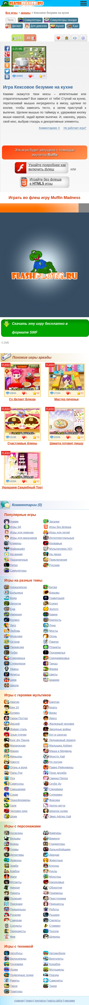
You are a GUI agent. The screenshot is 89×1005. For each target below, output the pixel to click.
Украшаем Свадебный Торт (22, 470)
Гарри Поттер (16, 718)
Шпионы (51, 936)
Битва (50, 587)
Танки (50, 986)
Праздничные (16, 559)
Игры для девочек (19, 532)
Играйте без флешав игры (46, 181)
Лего (10, 625)
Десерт (13, 26)
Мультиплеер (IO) (57, 548)
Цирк (10, 680)
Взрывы (51, 592)
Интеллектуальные (58, 538)
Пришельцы (15, 909)
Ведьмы (12, 838)
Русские (51, 565)
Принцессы (53, 904)
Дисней (12, 723)
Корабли (51, 964)
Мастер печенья (66, 382)
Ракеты (11, 980)
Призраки (13, 904)
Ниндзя (12, 887)
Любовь (12, 630)
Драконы (13, 860)
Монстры (52, 876)
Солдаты (13, 925)
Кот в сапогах (55, 734)
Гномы (11, 849)
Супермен (52, 794)
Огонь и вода (15, 767)
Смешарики (14, 789)
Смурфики (53, 789)
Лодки (11, 969)
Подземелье (54, 652)
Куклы (50, 871)
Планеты (52, 647)
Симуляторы (29, 20)
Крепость (52, 620)
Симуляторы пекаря (60, 20)
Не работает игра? (75, 128)
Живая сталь (15, 729)
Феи (9, 936)
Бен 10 (11, 707)
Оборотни (52, 887)
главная (19, 1000)
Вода (10, 598)
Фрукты (12, 674)
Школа (11, 685)
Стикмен (51, 925)
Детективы (14, 855)
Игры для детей (56, 532)
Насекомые (53, 882)
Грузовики (13, 964)
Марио (11, 751)
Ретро (11, 565)
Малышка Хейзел (57, 745)
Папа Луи (13, 772)
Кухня (57, 26)
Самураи (13, 920)
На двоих (52, 554)
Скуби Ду (52, 783)
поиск (29, 1000)
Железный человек (58, 723)
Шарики (51, 680)
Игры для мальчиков (20, 538)
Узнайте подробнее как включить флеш (47, 167)
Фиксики (51, 800)
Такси (10, 986)
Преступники (54, 898)
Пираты (12, 893)
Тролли (51, 931)
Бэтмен (12, 713)
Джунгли (12, 603)
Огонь (50, 636)
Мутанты (13, 882)
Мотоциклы (53, 969)
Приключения (55, 559)
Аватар (11, 702)
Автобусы (13, 953)
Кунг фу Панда (16, 740)
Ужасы (11, 669)
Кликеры (12, 543)
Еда (72, 26)
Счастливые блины (22, 426)
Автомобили (54, 953)
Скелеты (51, 920)
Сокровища (14, 658)
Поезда (51, 975)
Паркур (51, 641)
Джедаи (51, 855)
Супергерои (14, 663)
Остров (12, 641)
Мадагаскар (15, 745)
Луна (49, 625)
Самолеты (53, 980)
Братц (50, 707)
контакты (40, 1000)
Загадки (51, 521)
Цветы (50, 674)
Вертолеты (53, 958)
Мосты (50, 630)
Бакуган (51, 702)
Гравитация (53, 598)
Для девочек (35, 26)
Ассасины (13, 833)
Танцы (50, 663)
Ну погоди (52, 762)
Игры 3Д (12, 527)
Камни (50, 614)
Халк (10, 805)
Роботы (51, 909)
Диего (50, 718)
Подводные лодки (19, 975)
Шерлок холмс (55, 811)
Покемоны (53, 893)
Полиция (13, 898)
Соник (11, 794)
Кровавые (52, 543)
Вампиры (52, 833)
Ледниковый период (59, 740)
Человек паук (15, 811)
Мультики (13, 636)
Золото (51, 609)
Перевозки (14, 647)
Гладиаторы (54, 844)
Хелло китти (54, 805)
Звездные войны (57, 729)
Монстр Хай (54, 756)
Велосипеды (15, 958)
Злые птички (15, 734)
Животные (53, 860)
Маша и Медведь (57, 751)
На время (13, 554)
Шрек (10, 816)
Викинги (51, 838)
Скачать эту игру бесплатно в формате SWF (40, 328)
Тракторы (13, 991)
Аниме (11, 521)
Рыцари (51, 915)
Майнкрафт (14, 548)
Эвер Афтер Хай (57, 816)
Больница (13, 592)
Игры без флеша (57, 527)
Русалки (12, 915)
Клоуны (51, 865)
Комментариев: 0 (49, 128)
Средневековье (56, 658)
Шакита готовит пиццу (66, 426)
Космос (12, 620)
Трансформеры (17, 800)
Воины (11, 844)
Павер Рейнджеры (58, 767)
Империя (13, 614)
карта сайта (55, 1000)
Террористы (15, 931)
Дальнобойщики (57, 849)
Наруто (11, 762)
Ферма (50, 669)
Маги (10, 876)
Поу (9, 778)
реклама (69, 1000)
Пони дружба (54, 772)
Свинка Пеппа (55, 778)
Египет (50, 603)
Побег (11, 652)
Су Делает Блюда (22, 382)
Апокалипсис (15, 587)
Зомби (11, 865)
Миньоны (13, 756)
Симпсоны (14, 783)
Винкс (50, 713)
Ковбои (12, 871)
